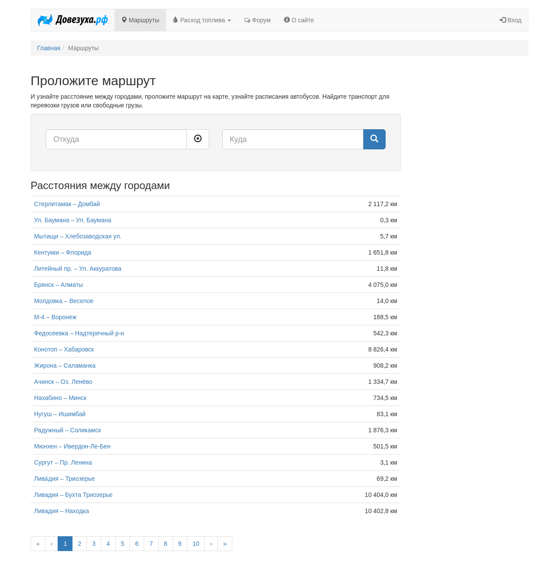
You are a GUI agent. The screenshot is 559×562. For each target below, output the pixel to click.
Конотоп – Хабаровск (64, 349)
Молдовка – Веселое (63, 300)
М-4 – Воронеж (55, 317)
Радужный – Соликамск (67, 430)
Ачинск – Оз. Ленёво (63, 381)
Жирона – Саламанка (65, 365)
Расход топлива (202, 20)
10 (196, 543)
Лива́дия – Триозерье (64, 478)
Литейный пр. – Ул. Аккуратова (77, 268)
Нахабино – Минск (60, 397)
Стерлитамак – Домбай (67, 203)
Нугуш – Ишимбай (60, 413)
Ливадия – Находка (61, 510)
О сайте (299, 20)
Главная (48, 48)
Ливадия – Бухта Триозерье (73, 494)
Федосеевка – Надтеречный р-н (79, 333)
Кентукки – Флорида (62, 252)
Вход (510, 20)
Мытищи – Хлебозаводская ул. (77, 236)
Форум (257, 20)
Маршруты (140, 20)
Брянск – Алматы (58, 284)
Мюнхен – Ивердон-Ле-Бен (72, 446)
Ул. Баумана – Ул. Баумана (72, 220)
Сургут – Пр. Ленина (63, 462)
